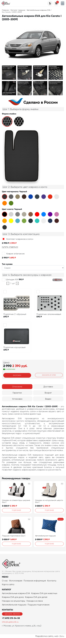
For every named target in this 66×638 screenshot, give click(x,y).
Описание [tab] (17, 386)
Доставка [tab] (48, 386)
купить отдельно (10, 247)
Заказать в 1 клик (49, 375)
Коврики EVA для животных (44, 593)
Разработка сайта (44, 636)
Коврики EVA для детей (36, 597)
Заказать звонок (12, 614)
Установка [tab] (17, 399)
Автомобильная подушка (45, 536)
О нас (5, 580)
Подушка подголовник (39, 604)
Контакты (51, 580)
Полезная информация (35, 580)
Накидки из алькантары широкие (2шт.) (16, 501)
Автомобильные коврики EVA (16, 593)
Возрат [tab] (48, 392)
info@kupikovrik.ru (10, 622)
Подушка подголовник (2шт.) (13, 536)
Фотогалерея (15, 580)
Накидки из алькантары (13, 601)
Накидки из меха (34, 601)
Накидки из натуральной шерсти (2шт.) (49, 501)
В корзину (17, 375)
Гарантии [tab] (17, 392)
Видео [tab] (48, 399)
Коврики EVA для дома (13, 597)
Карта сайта (8, 584)
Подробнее (16, 510)
